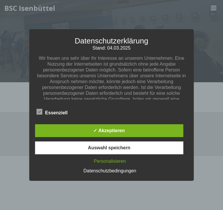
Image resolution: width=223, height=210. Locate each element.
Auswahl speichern (109, 147)
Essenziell (51, 111)
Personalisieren (110, 161)
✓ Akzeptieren (109, 130)
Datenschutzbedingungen (109, 170)
